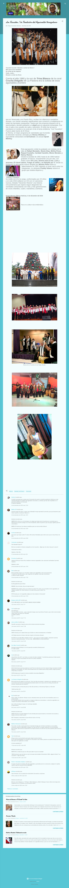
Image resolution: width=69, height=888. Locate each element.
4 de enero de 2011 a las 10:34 (18, 641)
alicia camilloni (14, 622)
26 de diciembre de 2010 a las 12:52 (19, 505)
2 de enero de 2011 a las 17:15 (18, 618)
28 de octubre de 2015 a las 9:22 (19, 775)
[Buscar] (65, 4)
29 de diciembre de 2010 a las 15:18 (19, 566)
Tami (12, 736)
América (13, 497)
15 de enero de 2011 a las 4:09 (18, 745)
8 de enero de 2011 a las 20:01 (18, 691)
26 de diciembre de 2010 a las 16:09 (19, 528)
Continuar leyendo (58, 811)
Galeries (37, 881)
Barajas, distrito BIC (16, 600)
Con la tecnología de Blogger (34, 878)
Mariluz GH (14, 509)
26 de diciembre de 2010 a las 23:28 (19, 538)
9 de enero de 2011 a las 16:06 (18, 732)
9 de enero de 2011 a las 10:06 (18, 719)
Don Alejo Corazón (15, 645)
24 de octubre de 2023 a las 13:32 (19, 785)
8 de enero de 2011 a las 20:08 (18, 707)
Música (11, 491)
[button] (62, 21)
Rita (12, 570)
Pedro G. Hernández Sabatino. (18, 761)
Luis (12, 608)
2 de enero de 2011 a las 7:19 (18, 604)
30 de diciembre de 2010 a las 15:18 (19, 596)
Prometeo (13, 558)
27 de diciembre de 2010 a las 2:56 (19, 554)
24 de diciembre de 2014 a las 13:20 (19, 767)
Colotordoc (14, 542)
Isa (12, 655)
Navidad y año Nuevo (19, 491)
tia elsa (13, 532)
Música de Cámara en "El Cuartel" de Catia (16, 799)
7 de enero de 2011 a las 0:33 (18, 650)
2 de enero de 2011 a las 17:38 (18, 626)
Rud (12, 695)
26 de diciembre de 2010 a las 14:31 (19, 515)
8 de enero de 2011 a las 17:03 (18, 675)
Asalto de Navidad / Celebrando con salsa (16, 833)
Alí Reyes (13, 771)
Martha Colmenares (16, 723)
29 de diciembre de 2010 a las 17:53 (19, 577)
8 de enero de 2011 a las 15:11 (18, 661)
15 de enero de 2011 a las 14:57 (18, 757)
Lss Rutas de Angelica (16, 679)
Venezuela (28, 491)
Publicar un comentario (12, 788)
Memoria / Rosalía (10, 816)
